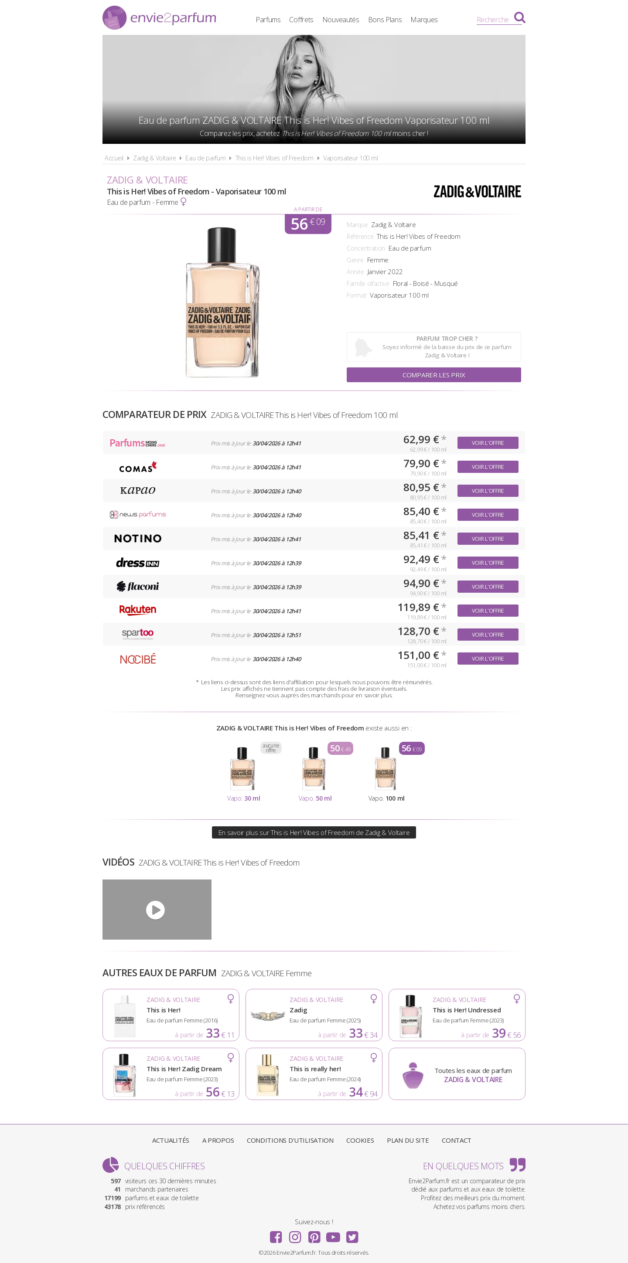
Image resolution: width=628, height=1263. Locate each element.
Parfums (268, 19)
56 (307, 224)
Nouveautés (340, 19)
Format (356, 295)
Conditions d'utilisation (290, 1140)
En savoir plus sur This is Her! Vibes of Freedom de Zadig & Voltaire (314, 832)
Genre (355, 260)
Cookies (360, 1140)
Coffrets (301, 19)
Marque (357, 225)
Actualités (170, 1140)
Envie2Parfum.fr (159, 19)
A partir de (308, 209)
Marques (424, 19)
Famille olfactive (368, 283)
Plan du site (408, 1140)
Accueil (114, 158)
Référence (360, 236)
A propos (218, 1140)
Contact (456, 1140)
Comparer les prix (434, 374)
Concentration (366, 248)
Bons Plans (385, 19)
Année (355, 272)
